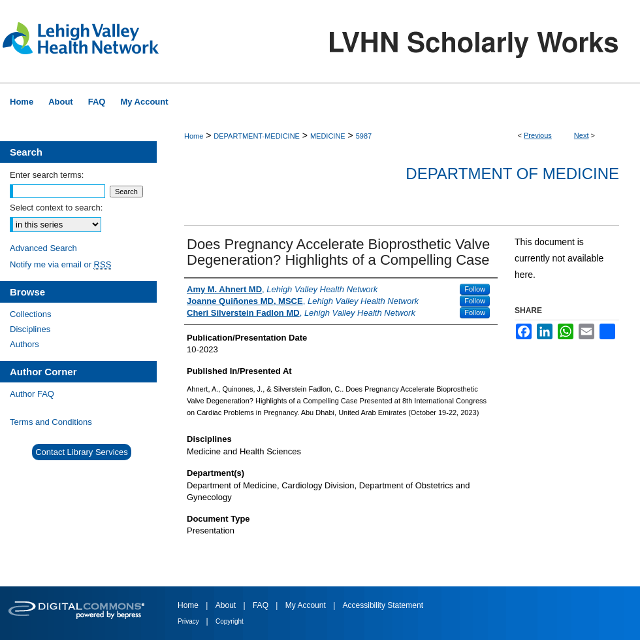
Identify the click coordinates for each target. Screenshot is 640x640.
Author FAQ (32, 394)
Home (193, 136)
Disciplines (30, 329)
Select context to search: (56, 207)
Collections (31, 314)
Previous (538, 135)
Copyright (230, 621)
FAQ (261, 605)
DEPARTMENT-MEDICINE (257, 136)
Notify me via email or (60, 264)
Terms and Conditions (51, 422)
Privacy (189, 621)
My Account (306, 605)
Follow (474, 289)
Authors (24, 344)
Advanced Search (43, 248)
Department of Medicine (512, 173)
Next (581, 135)
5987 (364, 136)
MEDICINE (327, 136)
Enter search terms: (47, 175)
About (227, 605)
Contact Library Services (81, 452)
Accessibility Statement (383, 605)
